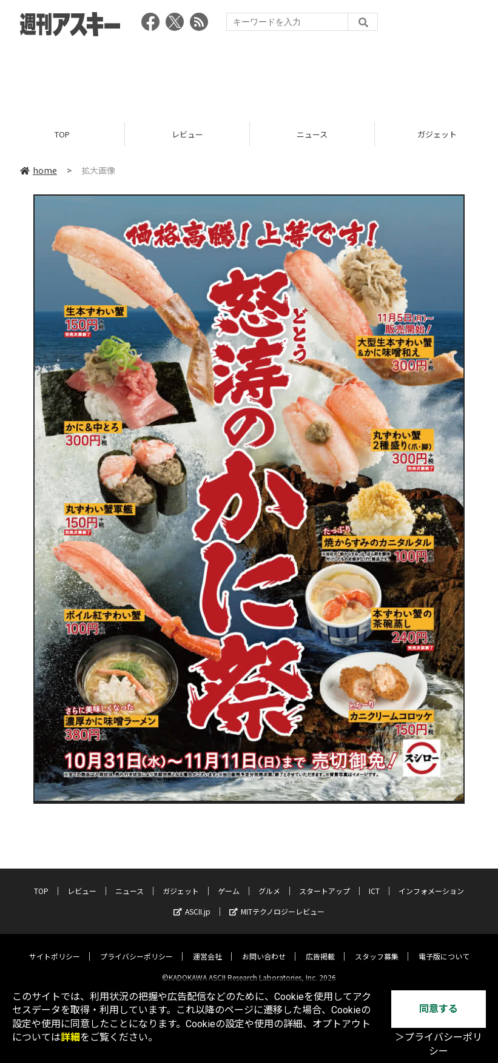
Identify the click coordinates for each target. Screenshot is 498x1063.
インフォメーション (431, 881)
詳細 (70, 1037)
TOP (62, 135)
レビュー (187, 135)
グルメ (269, 881)
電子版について (444, 946)
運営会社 (207, 946)
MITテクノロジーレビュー (277, 901)
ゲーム (229, 881)
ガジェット (181, 881)
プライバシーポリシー (136, 946)
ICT (374, 881)
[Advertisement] (249, 75)
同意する (438, 1009)
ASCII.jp (191, 901)
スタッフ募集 (377, 946)
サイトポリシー (54, 946)
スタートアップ (324, 881)
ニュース (312, 135)
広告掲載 (320, 946)
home (38, 171)
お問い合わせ (264, 946)
